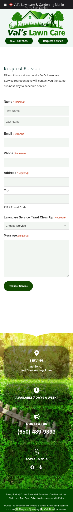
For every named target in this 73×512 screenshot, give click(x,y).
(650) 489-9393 (36, 432)
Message (16, 235)
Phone (15, 153)
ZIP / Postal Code (15, 207)
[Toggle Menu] (5, 4)
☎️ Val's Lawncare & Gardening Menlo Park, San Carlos (36, 6)
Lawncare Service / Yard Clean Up (35, 217)
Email (14, 134)
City (6, 190)
